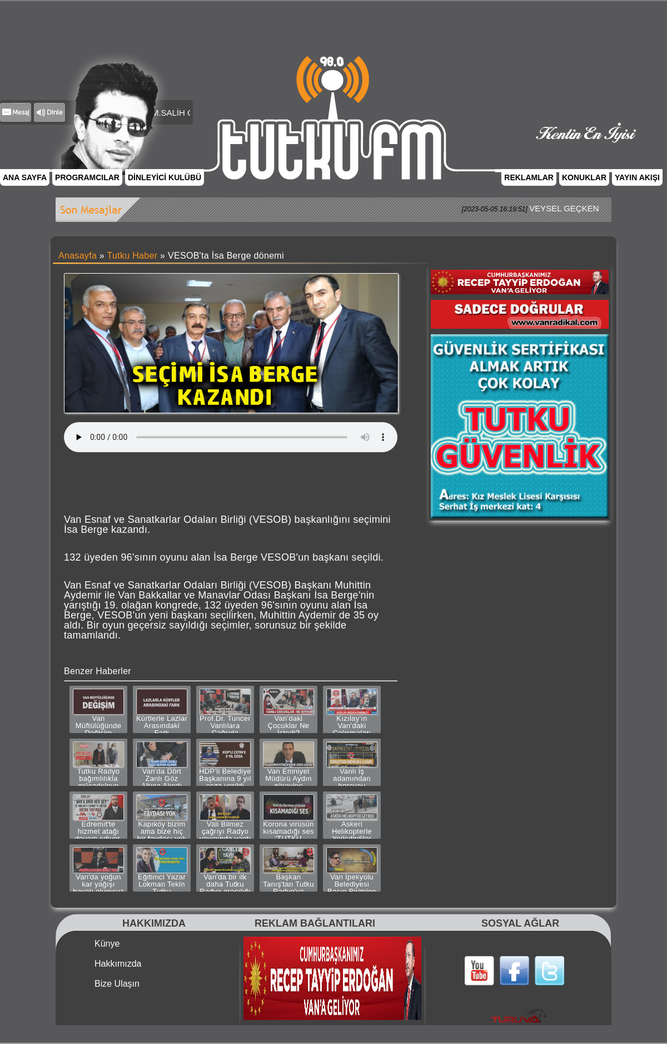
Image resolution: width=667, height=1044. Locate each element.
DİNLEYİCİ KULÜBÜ (164, 177)
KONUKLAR (584, 177)
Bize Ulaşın (117, 983)
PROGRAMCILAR (87, 177)
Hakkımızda (117, 963)
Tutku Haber (132, 255)
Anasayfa (77, 255)
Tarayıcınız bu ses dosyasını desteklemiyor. (230, 437)
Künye (107, 943)
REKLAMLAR (529, 177)
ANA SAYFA (25, 177)
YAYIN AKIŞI (637, 177)
